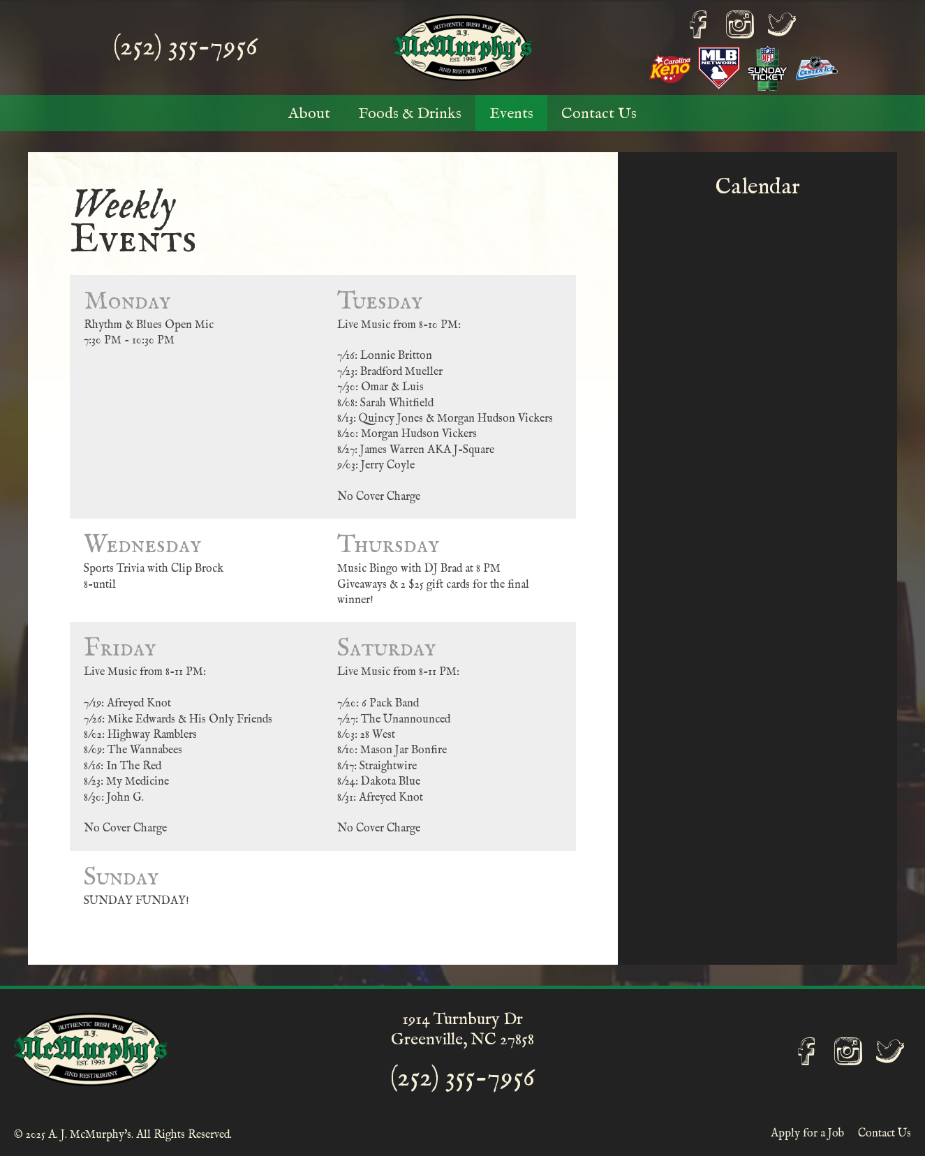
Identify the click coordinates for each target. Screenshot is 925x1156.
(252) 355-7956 (185, 47)
